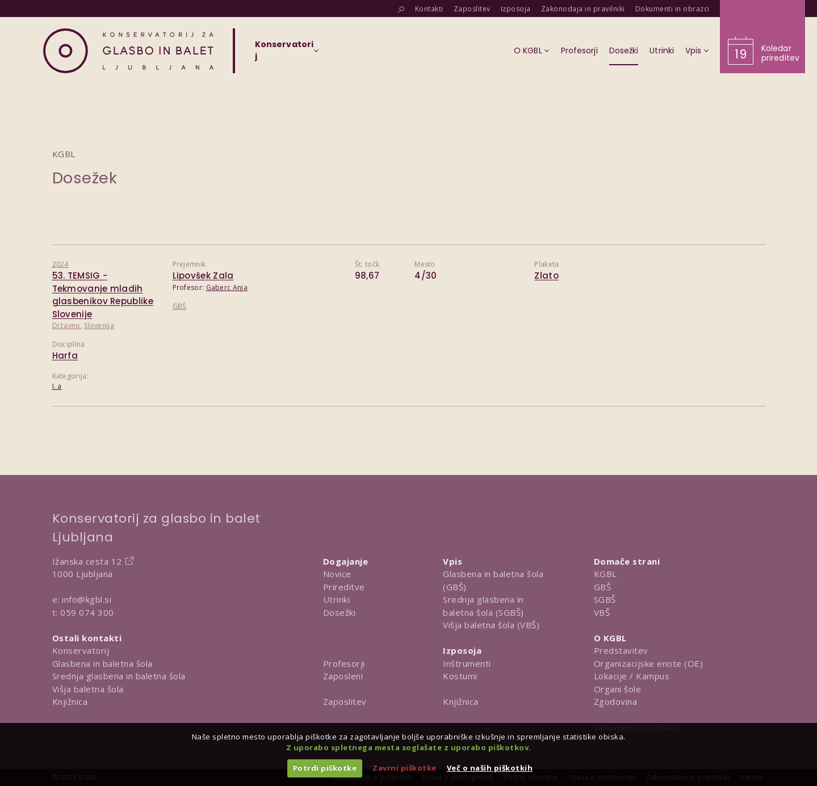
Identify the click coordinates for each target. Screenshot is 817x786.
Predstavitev (621, 650)
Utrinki (336, 599)
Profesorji (344, 663)
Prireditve (344, 586)
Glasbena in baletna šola (102, 663)
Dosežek (85, 177)
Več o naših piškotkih (490, 768)
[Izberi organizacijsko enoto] (284, 54)
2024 (60, 264)
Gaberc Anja (227, 287)
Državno (66, 325)
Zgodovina (616, 701)
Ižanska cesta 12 (87, 561)
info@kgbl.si (86, 599)
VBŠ (602, 612)
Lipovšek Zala (203, 275)
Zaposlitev (345, 701)
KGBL (605, 573)
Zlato (546, 275)
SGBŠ (605, 599)
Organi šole (618, 689)
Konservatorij (81, 650)
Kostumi (460, 676)
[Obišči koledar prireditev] (762, 36)
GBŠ (180, 306)
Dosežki (339, 612)
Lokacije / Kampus (632, 676)
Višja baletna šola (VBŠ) (491, 625)
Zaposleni (343, 676)
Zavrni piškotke (404, 768)
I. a (57, 386)
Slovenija (99, 325)
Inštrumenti (467, 663)
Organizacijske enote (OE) (648, 663)
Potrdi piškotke (325, 768)
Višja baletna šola (88, 689)
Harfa (65, 356)
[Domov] (128, 50)
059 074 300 (87, 612)
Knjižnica (70, 701)
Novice (337, 573)
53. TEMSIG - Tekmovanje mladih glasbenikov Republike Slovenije (102, 295)
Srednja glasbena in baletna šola (119, 676)
